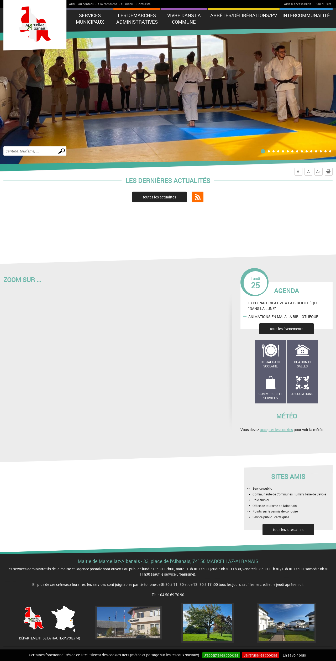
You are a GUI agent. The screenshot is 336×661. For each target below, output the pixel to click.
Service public (262, 488)
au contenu (86, 4)
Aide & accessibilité (297, 4)
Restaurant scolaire (271, 364)
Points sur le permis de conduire (275, 511)
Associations (302, 394)
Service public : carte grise (271, 517)
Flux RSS (197, 197)
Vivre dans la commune (184, 18)
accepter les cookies (276, 429)
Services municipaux (90, 18)
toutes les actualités (159, 196)
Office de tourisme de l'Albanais (275, 506)
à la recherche (107, 4)
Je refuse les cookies (260, 655)
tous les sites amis (288, 529)
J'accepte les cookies (221, 655)
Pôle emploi (261, 500)
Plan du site (322, 4)
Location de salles (302, 364)
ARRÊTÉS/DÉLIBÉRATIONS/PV (243, 15)
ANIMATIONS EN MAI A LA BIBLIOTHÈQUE (283, 316)
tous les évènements (286, 328)
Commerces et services (271, 396)
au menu (127, 4)
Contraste (143, 4)
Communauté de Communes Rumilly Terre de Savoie (289, 494)
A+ (318, 172)
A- (298, 172)
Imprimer (329, 172)
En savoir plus (294, 655)
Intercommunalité (306, 15)
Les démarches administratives (137, 18)
